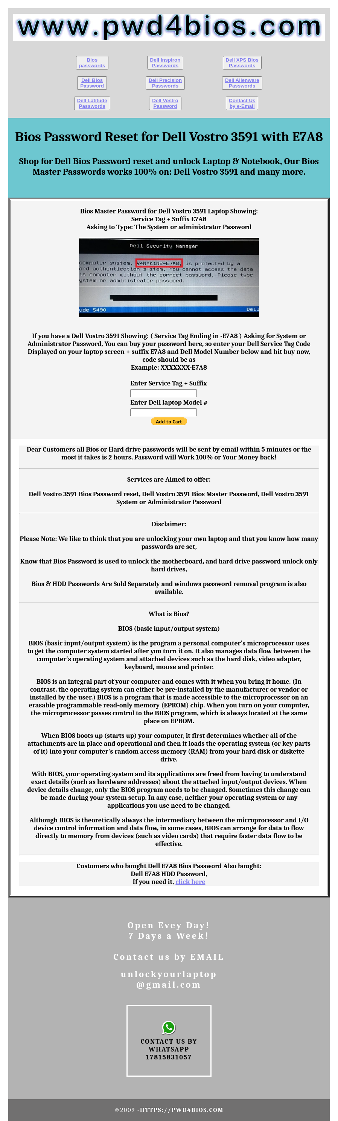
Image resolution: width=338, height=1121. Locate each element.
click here (190, 882)
